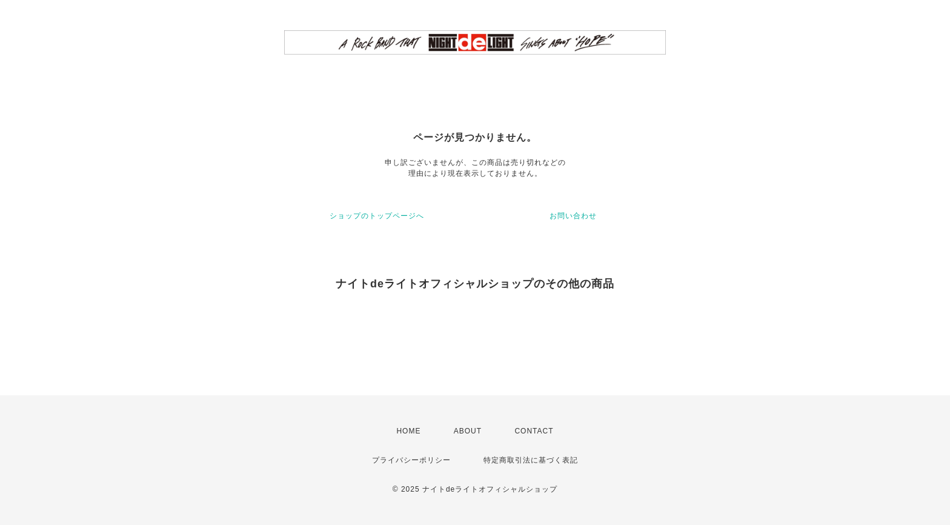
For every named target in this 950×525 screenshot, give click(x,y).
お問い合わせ (573, 216)
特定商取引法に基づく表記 (530, 460)
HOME (408, 431)
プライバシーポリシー (411, 460)
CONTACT (533, 431)
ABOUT (468, 431)
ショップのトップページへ (377, 216)
